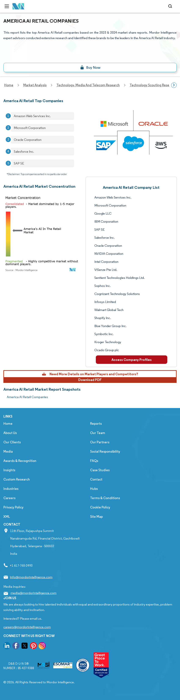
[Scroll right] (174, 85)
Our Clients (12, 442)
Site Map (96, 517)
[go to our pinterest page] (33, 646)
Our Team (97, 433)
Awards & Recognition (19, 461)
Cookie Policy (100, 507)
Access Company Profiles (131, 360)
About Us (10, 433)
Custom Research (16, 479)
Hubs (94, 489)
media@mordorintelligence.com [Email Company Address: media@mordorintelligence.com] (33, 593)
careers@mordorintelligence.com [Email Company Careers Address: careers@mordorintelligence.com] (27, 627)
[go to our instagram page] (42, 646)
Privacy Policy (13, 507)
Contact (96, 479)
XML (6, 517)
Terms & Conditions (105, 498)
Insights (9, 470)
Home (7, 424)
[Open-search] (171, 6)
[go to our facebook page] (15, 646)
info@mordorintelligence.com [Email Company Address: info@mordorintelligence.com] (31, 577)
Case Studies (100, 470)
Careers (9, 498)
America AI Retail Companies (27, 397)
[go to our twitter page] (24, 646)
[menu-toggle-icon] (6, 6)
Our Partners (99, 442)
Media (8, 451)
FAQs (94, 461)
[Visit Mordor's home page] (18, 6)
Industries (10, 489)
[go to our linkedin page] (7, 646)
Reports (96, 424)
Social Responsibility (105, 451)
